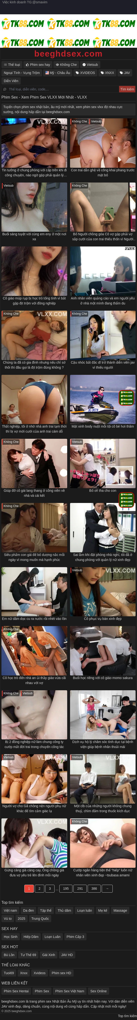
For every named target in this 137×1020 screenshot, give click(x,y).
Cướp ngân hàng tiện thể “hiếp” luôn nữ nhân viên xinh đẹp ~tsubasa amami (102, 872)
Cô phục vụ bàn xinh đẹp (103, 619)
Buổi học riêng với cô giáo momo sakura (103, 678)
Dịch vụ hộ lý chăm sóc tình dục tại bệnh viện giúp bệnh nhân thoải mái (102, 744)
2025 (21, 919)
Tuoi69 (9, 973)
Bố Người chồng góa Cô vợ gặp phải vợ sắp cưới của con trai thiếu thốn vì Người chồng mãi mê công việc (102, 237)
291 (80, 888)
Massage (120, 910)
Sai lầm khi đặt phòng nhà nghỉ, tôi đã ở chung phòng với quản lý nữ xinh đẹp (102, 557)
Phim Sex (42, 991)
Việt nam (10, 910)
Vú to (8, 919)
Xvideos (40, 973)
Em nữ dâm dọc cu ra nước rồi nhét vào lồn (34, 619)
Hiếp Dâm (31, 937)
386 (94, 888)
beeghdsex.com (68, 53)
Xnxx (23, 973)
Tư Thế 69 (28, 955)
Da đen (28, 910)
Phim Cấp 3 (75, 937)
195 (66, 888)
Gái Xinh (48, 955)
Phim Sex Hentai (16, 991)
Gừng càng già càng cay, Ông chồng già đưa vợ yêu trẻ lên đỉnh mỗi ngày (34, 872)
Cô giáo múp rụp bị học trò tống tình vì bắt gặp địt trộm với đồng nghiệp (34, 300)
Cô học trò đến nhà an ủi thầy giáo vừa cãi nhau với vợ (34, 680)
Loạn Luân (52, 937)
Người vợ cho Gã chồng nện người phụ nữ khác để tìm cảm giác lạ (34, 808)
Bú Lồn (9, 955)
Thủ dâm (64, 910)
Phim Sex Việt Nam (69, 991)
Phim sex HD (61, 973)
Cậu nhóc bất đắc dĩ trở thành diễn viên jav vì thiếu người (103, 365)
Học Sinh (10, 937)
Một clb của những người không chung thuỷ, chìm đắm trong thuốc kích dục (103, 808)
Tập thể (45, 910)
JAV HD (67, 955)
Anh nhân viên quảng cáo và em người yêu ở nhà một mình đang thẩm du (103, 300)
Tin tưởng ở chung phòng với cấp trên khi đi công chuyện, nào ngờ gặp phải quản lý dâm (34, 173)
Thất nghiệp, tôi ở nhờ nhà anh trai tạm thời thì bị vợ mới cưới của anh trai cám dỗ (34, 428)
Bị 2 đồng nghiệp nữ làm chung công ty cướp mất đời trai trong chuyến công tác (34, 744)
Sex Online (98, 991)
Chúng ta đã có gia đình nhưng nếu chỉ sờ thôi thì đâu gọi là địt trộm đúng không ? (34, 365)
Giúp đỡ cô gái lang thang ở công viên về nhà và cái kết (34, 493)
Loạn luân (84, 910)
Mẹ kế (102, 910)
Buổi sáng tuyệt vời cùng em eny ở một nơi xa (34, 236)
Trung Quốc (40, 919)
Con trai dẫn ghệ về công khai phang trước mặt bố (103, 172)
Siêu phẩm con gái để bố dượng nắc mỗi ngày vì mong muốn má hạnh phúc (34, 557)
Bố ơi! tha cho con (102, 490)
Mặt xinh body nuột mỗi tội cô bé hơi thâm (103, 426)
